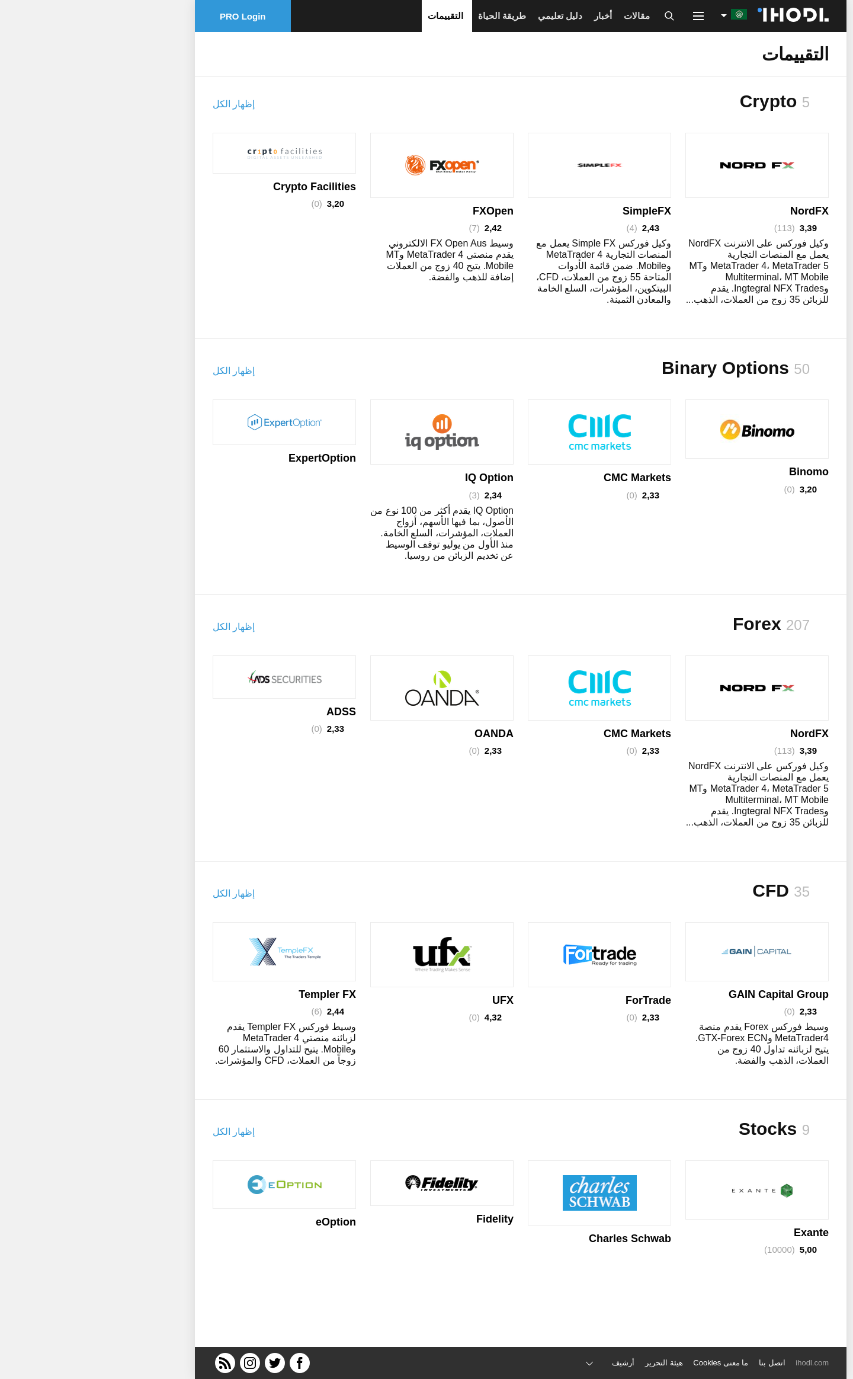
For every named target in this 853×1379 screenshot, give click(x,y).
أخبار (509, 16)
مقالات (543, 16)
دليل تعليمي (466, 16)
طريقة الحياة (408, 16)
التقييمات (351, 16)
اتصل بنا (678, 1362)
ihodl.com (718, 1362)
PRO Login (149, 16)
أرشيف (529, 1362)
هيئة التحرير (570, 1362)
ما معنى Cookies (626, 1362)
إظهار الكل (139, 104)
